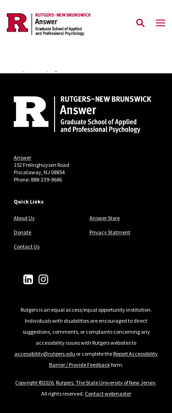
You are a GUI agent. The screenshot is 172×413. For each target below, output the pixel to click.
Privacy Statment (109, 232)
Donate (22, 232)
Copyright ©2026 (34, 382)
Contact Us (26, 246)
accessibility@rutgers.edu (44, 353)
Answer (22, 157)
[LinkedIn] (28, 279)
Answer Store (104, 218)
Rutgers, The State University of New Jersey (105, 382)
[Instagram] (43, 279)
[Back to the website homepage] (49, 24)
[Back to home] (76, 116)
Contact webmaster (108, 393)
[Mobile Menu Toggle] (160, 23)
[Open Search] (140, 23)
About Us (24, 218)
